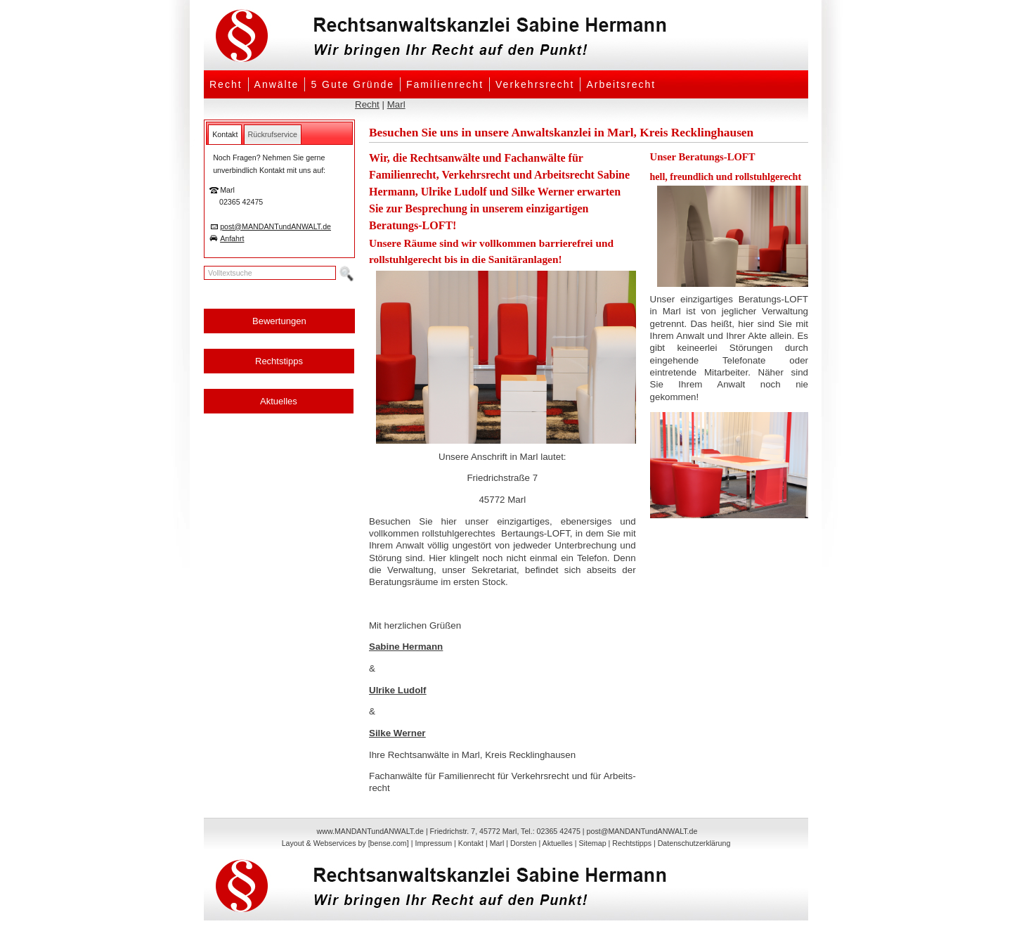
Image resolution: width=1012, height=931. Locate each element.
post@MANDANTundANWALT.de (275, 226)
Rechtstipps (279, 361)
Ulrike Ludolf (397, 690)
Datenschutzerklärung (694, 843)
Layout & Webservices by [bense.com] (345, 843)
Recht (225, 84)
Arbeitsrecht (621, 84)
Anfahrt (232, 238)
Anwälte (276, 84)
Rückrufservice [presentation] (272, 134)
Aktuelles (278, 401)
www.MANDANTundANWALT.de (370, 831)
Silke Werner (397, 733)
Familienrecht (445, 84)
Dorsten (523, 843)
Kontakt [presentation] (225, 134)
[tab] (225, 134)
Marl (396, 104)
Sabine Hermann (406, 646)
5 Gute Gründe (352, 84)
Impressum (433, 843)
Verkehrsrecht (534, 84)
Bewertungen (279, 321)
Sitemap (592, 843)
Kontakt (471, 843)
